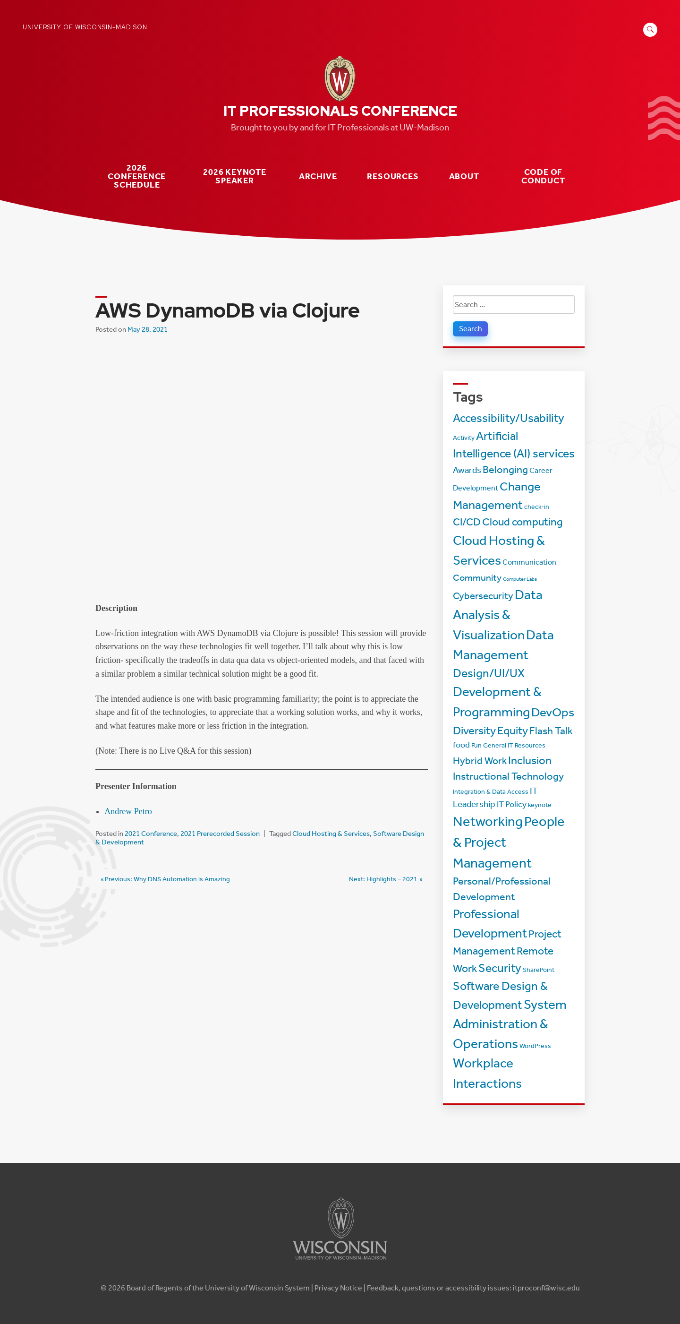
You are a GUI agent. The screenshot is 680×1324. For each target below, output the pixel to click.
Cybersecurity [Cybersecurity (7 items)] (483, 596)
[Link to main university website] (340, 1261)
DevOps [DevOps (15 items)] (552, 712)
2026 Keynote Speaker (234, 176)
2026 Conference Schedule (137, 176)
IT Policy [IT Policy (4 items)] (512, 804)
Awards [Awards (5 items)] (467, 469)
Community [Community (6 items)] (477, 577)
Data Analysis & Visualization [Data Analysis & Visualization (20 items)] (498, 615)
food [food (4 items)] (461, 745)
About (464, 176)
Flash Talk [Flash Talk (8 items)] (551, 731)
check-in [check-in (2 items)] (536, 507)
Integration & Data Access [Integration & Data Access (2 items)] (490, 792)
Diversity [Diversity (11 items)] (474, 730)
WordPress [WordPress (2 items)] (535, 1046)
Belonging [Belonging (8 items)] (505, 470)
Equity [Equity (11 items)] (512, 730)
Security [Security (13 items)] (499, 968)
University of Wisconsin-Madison (85, 27)
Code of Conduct (543, 176)
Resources (392, 176)
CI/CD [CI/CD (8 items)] (467, 522)
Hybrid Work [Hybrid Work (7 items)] (480, 760)
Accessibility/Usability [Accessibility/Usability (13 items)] (508, 418)
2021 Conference (151, 833)
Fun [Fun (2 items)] (476, 745)
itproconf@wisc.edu (546, 1287)
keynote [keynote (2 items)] (540, 805)
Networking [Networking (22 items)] (488, 821)
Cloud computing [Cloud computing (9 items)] (522, 522)
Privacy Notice (338, 1287)
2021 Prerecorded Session (220, 833)
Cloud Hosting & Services (331, 833)
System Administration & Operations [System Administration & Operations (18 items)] (510, 1024)
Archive (318, 176)
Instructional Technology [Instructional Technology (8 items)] (508, 776)
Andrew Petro (128, 811)
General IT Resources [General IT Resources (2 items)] (514, 745)
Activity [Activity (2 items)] (464, 438)
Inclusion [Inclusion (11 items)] (530, 760)
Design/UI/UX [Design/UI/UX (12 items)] (489, 673)
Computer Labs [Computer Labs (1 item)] (520, 579)
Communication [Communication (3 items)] (529, 562)
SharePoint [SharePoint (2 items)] (538, 970)
